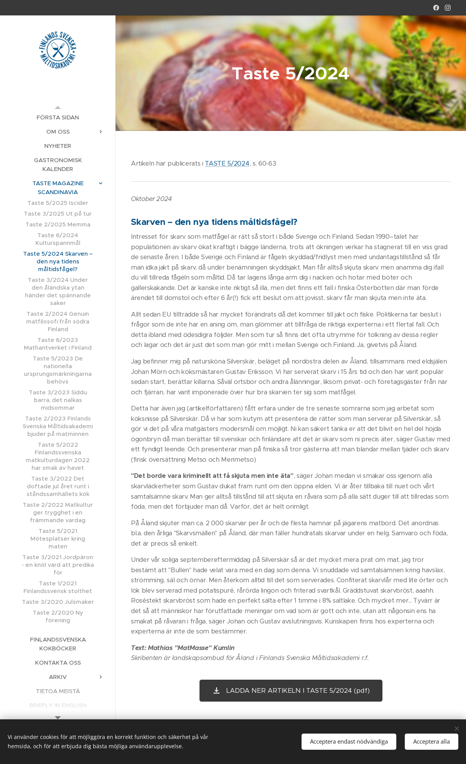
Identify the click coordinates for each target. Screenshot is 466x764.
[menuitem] (57, 117)
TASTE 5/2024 (227, 163)
